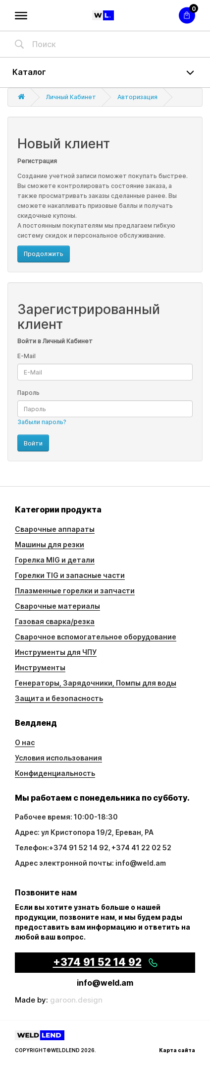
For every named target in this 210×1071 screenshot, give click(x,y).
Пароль (28, 392)
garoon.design (76, 1000)
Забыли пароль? (41, 422)
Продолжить (43, 253)
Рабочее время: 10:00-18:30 (66, 817)
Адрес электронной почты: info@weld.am (90, 863)
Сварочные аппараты (55, 529)
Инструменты (40, 667)
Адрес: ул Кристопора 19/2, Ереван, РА (84, 832)
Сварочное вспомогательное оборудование (95, 636)
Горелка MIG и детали (55, 560)
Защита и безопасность (59, 698)
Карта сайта (177, 1050)
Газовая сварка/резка (55, 621)
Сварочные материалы (57, 606)
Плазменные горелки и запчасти (75, 590)
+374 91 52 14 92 (78, 847)
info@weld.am (105, 983)
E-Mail (26, 356)
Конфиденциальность (55, 773)
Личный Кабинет (71, 97)
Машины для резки (49, 544)
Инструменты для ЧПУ (56, 652)
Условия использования (58, 758)
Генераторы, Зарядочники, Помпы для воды (95, 683)
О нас (25, 742)
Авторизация (137, 97)
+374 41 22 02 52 (141, 847)
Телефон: (32, 847)
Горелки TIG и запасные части (70, 575)
